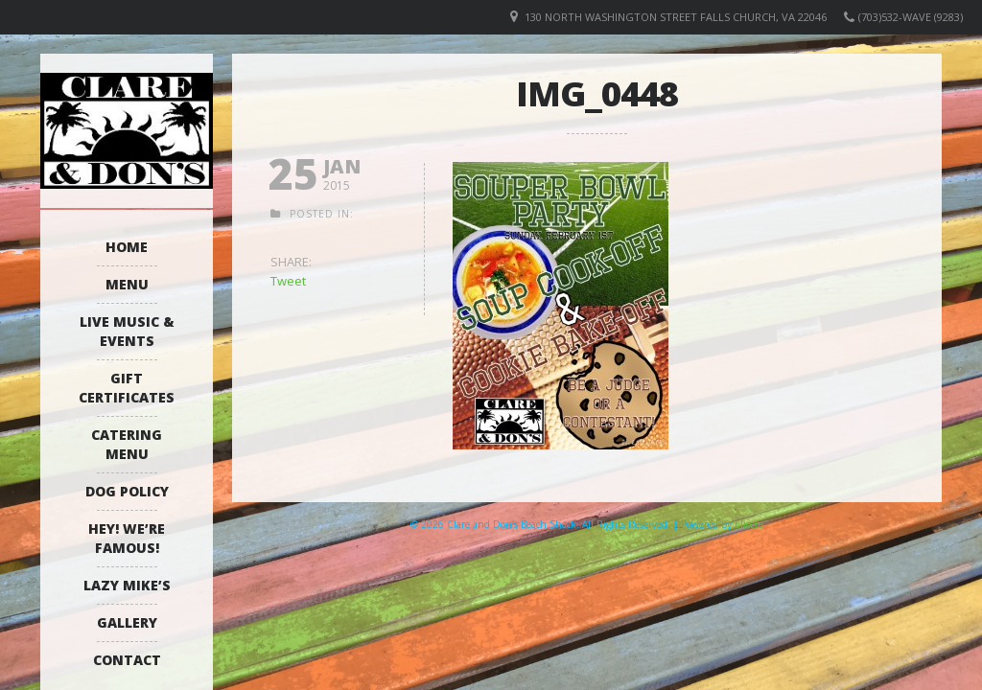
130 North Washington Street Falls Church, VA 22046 (676, 17)
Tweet (288, 280)
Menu (127, 284)
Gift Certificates (127, 387)
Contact (127, 660)
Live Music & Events (127, 331)
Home (126, 247)
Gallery (127, 622)
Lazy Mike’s (127, 585)
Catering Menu (126, 444)
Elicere (749, 524)
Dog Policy (127, 491)
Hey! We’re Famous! (126, 538)
